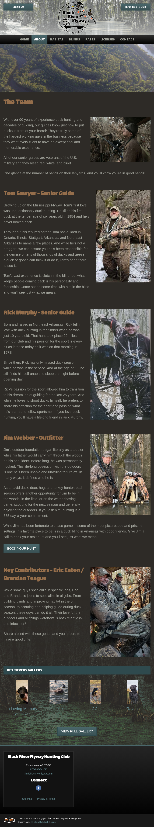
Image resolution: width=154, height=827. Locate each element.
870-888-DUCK (135, 7)
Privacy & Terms (46, 798)
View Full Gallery (77, 731)
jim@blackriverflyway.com (38, 773)
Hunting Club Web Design (43, 822)
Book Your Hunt (21, 548)
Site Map (27, 798)
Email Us (18, 7)
